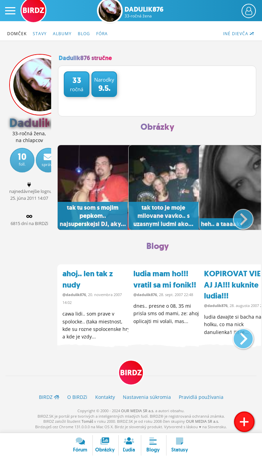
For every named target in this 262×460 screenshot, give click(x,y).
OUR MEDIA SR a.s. (137, 410)
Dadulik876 (144, 12)
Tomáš (87, 421)
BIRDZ (131, 373)
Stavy (40, 34)
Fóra (102, 34)
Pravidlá (201, 397)
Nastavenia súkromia (147, 397)
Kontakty (105, 397)
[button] (237, 216)
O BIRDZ (77, 397)
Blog (84, 34)
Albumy (62, 34)
